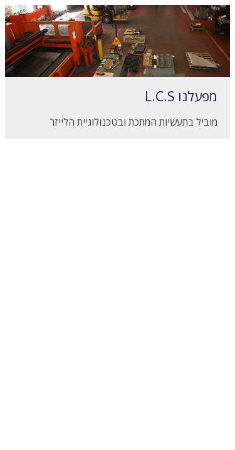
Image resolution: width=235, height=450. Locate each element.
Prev (28, 66)
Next (207, 66)
